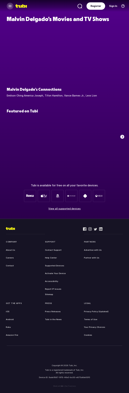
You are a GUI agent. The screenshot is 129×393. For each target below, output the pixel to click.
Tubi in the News (53, 319)
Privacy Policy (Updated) (96, 311)
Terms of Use (90, 319)
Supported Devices (54, 265)
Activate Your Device (55, 273)
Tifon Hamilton (54, 95)
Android (10, 319)
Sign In (113, 6)
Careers (10, 258)
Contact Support (53, 250)
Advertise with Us (93, 250)
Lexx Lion (91, 95)
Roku (8, 327)
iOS (8, 311)
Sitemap (49, 294)
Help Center (51, 258)
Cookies (88, 335)
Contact (10, 265)
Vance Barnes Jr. (74, 95)
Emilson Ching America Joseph (25, 95)
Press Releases (53, 311)
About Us (10, 250)
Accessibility (51, 281)
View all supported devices (64, 208)
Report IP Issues (53, 289)
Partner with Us (91, 258)
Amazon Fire (12, 335)
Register (96, 6)
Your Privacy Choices (94, 327)
